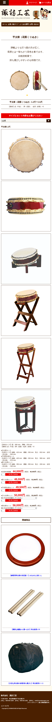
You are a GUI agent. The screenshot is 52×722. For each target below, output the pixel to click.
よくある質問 (24, 24)
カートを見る (46, 2)
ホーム (4, 24)
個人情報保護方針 (44, 702)
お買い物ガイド (13, 24)
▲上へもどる (5, 706)
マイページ (33, 2)
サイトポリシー (32, 702)
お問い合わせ (34, 24)
